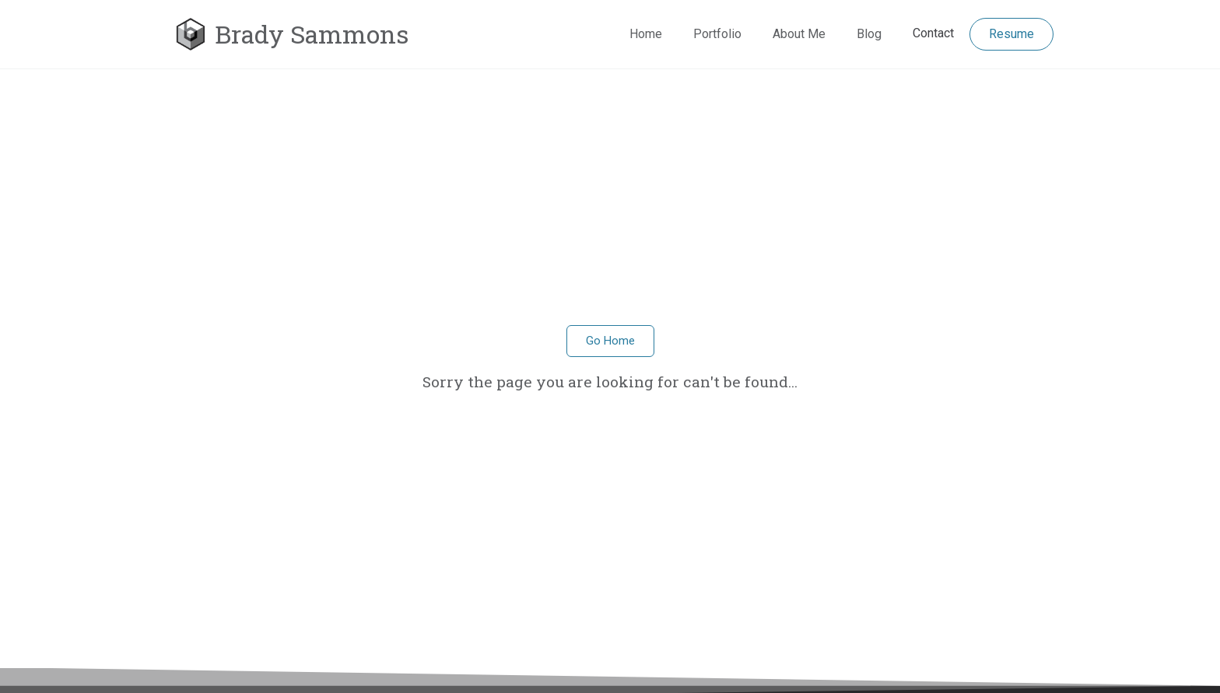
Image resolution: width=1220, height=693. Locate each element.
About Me (799, 33)
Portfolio (717, 33)
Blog (869, 33)
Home (645, 33)
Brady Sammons (311, 34)
